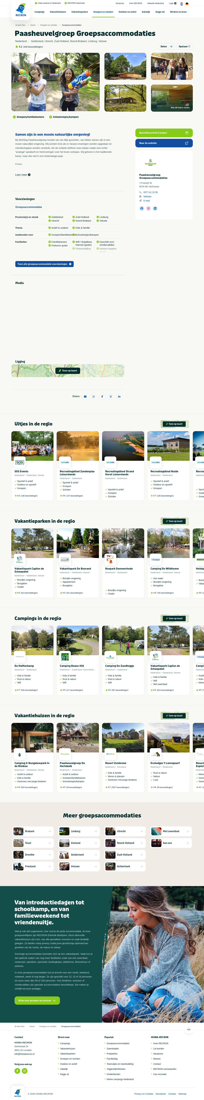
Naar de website (163, 143)
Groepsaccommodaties (71, 25)
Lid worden (158, 1048)
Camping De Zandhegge (119, 666)
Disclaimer (161, 1094)
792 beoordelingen (165, 593)
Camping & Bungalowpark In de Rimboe (32, 764)
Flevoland (121, 767)
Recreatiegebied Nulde (164, 471)
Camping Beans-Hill (72, 666)
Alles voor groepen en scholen (36, 1000)
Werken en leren (178, 12)
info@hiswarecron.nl (25, 1054)
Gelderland (32, 475)
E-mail (146, 200)
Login (172, 3)
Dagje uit (160, 12)
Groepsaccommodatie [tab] (28, 207)
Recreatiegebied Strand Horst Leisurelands (119, 473)
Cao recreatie (160, 1074)
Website (147, 196)
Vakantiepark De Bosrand (75, 568)
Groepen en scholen (103, 12)
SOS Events (21, 471)
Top (189, 1029)
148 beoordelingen (165, 496)
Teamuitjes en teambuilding (120, 1064)
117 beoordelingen (74, 690)
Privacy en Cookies (143, 1094)
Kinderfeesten (113, 1074)
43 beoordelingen (74, 787)
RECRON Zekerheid (75, 3)
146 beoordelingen (29, 496)
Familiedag (112, 1058)
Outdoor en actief (127, 12)
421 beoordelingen (74, 593)
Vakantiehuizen (58, 12)
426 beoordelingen (33, 47)
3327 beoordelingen (120, 787)
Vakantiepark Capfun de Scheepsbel (29, 570)
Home (32, 25)
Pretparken (112, 1053)
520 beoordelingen (29, 787)
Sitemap (182, 1094)
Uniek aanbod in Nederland (48, 3)
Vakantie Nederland (155, 3)
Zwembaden (113, 1048)
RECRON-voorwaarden (164, 1069)
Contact (157, 1064)
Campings (39, 12)
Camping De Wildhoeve (165, 568)
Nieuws (157, 1058)
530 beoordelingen (29, 690)
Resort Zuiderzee (115, 763)
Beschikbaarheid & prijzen (163, 132)
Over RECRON (135, 3)
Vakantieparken (79, 12)
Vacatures (120, 3)
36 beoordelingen (164, 787)
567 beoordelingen (120, 690)
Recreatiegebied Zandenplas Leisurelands (77, 473)
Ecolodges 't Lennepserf (165, 763)
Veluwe (41, 475)
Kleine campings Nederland (120, 1079)
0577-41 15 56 (150, 192)
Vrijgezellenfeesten (116, 1069)
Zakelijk (146, 12)
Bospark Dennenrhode (119, 568)
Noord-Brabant (89, 670)
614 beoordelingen (29, 593)
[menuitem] (40, 11)
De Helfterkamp (24, 666)
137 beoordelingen (74, 496)
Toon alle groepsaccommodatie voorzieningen (44, 264)
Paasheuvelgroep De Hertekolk (72, 764)
